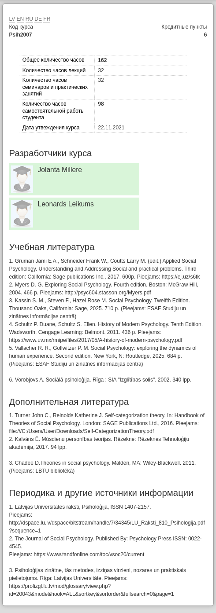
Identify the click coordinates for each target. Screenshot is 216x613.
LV (12, 19)
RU (29, 19)
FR (46, 19)
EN (20, 19)
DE (38, 19)
